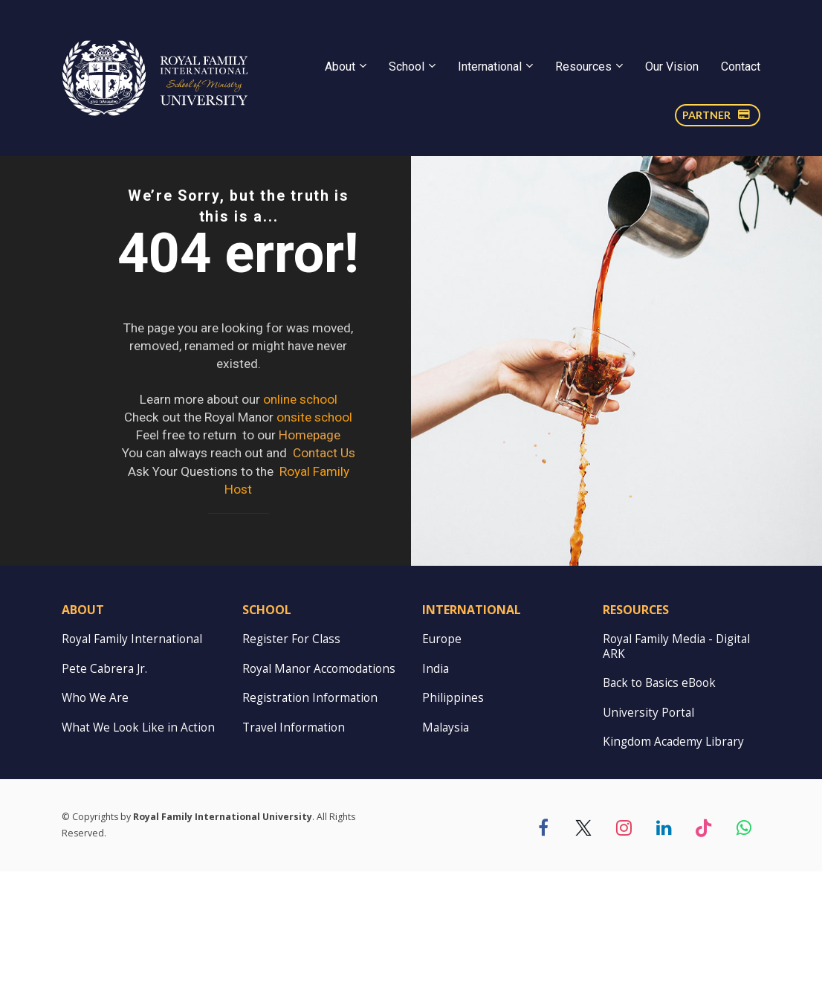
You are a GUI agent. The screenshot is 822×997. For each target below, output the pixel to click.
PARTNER (715, 115)
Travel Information (293, 853)
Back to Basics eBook (659, 808)
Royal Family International (132, 765)
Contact (740, 66)
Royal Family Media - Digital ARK (676, 772)
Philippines (453, 823)
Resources (583, 66)
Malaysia (445, 853)
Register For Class (291, 765)
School (406, 66)
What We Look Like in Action (138, 853)
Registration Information (310, 823)
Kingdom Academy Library (673, 868)
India (435, 794)
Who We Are (95, 823)
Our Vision (672, 66)
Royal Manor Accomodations (318, 794)
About (340, 66)
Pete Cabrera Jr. (104, 794)
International (490, 66)
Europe (442, 765)
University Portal (648, 838)
